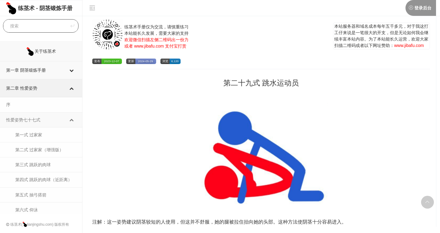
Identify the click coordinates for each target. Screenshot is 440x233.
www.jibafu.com (149, 46)
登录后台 (422, 8)
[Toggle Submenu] (71, 70)
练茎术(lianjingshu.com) (31, 224)
